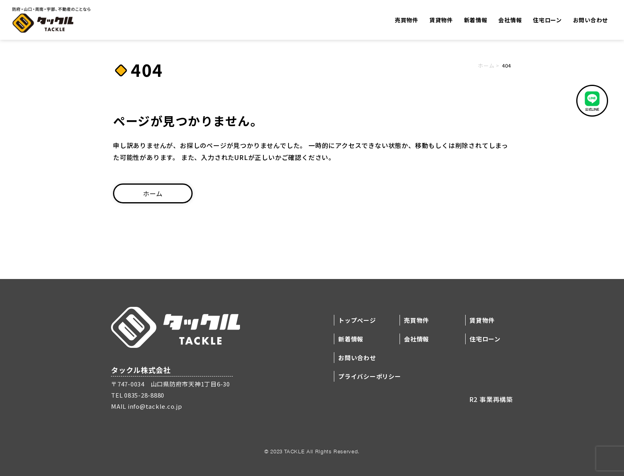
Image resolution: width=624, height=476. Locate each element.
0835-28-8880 (143, 395)
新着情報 (476, 20)
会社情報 (510, 20)
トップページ (357, 320)
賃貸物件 (441, 20)
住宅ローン (547, 20)
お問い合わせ (590, 20)
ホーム (486, 65)
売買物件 (406, 20)
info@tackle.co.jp (154, 406)
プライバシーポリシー (369, 376)
